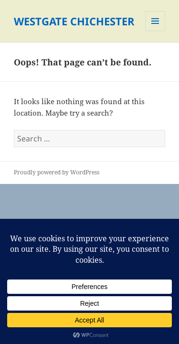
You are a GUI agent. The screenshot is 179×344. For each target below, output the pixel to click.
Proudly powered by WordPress (56, 172)
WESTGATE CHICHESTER (74, 21)
